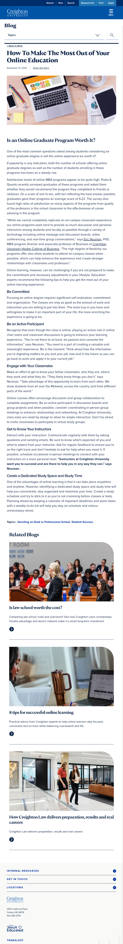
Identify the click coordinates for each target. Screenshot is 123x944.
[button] (61, 871)
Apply (111, 3)
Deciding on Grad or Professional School (43, 522)
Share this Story (41, 68)
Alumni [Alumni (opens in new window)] (50, 3)
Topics (12, 35)
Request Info (87, 3)
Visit (101, 3)
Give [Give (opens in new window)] (60, 3)
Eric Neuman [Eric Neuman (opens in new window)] (92, 239)
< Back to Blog (15, 46)
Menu (111, 12)
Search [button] (71, 3)
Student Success (82, 522)
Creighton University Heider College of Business (56, 246)
